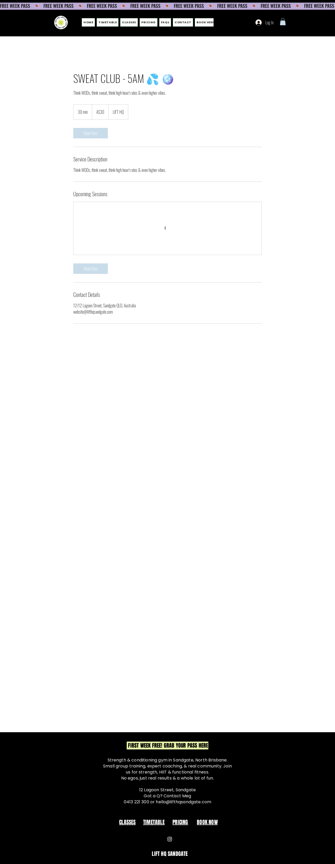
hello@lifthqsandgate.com (183, 802)
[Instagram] (170, 839)
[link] (90, 133)
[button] (283, 21)
